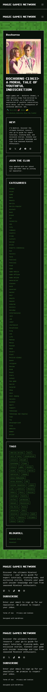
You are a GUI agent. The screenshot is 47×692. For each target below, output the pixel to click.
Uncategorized (15, 423)
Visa (11, 426)
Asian (11, 191)
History (12, 307)
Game (11, 269)
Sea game (12, 381)
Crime (11, 236)
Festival (12, 263)
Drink (11, 245)
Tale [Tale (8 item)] (12, 517)
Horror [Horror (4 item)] (31, 471)
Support (12, 408)
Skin (11, 393)
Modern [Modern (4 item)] (13, 492)
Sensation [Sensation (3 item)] (14, 510)
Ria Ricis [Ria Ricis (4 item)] (14, 507)
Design (12, 242)
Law (10, 334)
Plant (11, 354)
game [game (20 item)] (21, 467)
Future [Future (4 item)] (13, 467)
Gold (11, 286)
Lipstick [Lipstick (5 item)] (20, 489)
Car (10, 218)
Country (12, 233)
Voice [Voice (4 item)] (12, 521)
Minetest (12, 542)
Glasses (12, 283)
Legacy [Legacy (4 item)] (31, 485)
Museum (12, 346)
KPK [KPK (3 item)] (27, 481)
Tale (29, 113)
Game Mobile (14, 272)
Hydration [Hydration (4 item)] (14, 474)
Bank (11, 197)
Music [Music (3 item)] (21, 492)
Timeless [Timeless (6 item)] (21, 517)
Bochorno (12, 113)
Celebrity (13, 221)
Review (12, 366)
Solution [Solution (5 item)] (13, 514)
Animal (12, 189)
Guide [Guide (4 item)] (12, 471)
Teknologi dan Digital (18, 414)
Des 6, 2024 (13, 110)
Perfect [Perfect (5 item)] (13, 499)
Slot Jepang (14, 396)
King (11, 331)
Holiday (12, 310)
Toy (10, 420)
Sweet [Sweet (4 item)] (33, 514)
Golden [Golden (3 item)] (29, 467)
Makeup (12, 340)
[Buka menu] (42, 4)
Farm (11, 257)
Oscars (12, 352)
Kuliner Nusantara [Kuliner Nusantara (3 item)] (17, 485)
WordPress (19, 618)
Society (12, 399)
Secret (12, 384)
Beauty (12, 200)
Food (11, 266)
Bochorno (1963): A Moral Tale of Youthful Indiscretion (22, 84)
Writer (12, 434)
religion (12, 363)
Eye (10, 251)
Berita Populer (15, 206)
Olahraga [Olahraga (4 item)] (13, 496)
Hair (11, 295)
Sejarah (12, 387)
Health (12, 298)
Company (12, 230)
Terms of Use (8, 613)
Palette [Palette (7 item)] (24, 496)
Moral (25, 113)
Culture (12, 239)
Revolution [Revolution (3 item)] (24, 503)
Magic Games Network (19, 4)
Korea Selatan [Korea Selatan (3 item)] (16, 481)
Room (11, 369)
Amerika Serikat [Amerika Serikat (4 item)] (17, 453)
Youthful (33, 113)
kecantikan (13, 328)
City (11, 227)
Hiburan (12, 304)
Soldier (12, 402)
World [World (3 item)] (21, 521)
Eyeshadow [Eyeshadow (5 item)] (14, 463)
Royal (11, 372)
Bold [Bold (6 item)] (29, 453)
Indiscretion (19, 113)
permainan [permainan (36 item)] (24, 499)
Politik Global (15, 357)
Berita (12, 203)
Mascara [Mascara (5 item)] (31, 489)
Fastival (12, 260)
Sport (11, 405)
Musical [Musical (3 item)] (31, 492)
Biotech (12, 209)
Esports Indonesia (16, 248)
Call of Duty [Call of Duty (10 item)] (15, 456)
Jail (11, 316)
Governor (12, 289)
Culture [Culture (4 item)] (13, 460)
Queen (11, 360)
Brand (11, 215)
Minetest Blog (15, 539)
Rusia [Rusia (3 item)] (24, 507)
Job (10, 319)
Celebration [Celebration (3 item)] (29, 456)
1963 (7, 113)
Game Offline (14, 274)
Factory (12, 254)
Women (11, 432)
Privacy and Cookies (25, 613)
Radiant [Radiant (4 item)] (13, 503)
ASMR (11, 194)
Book (11, 212)
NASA (11, 349)
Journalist (13, 325)
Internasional (15, 313)
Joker (11, 322)
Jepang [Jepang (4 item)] (24, 474)
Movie (23, 110)
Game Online (14, 277)
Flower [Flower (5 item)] (24, 463)
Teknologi (13, 411)
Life (11, 337)
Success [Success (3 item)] (24, 514)
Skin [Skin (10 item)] (24, 510)
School (12, 378)
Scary (11, 375)
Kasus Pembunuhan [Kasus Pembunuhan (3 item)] (17, 478)
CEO (10, 224)
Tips (11, 417)
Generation (13, 280)
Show (11, 390)
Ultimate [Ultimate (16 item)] (31, 517)
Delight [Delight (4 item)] (23, 460)
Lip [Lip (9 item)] (11, 489)
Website (12, 429)
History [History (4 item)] (22, 471)
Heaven (12, 301)
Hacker (12, 292)
